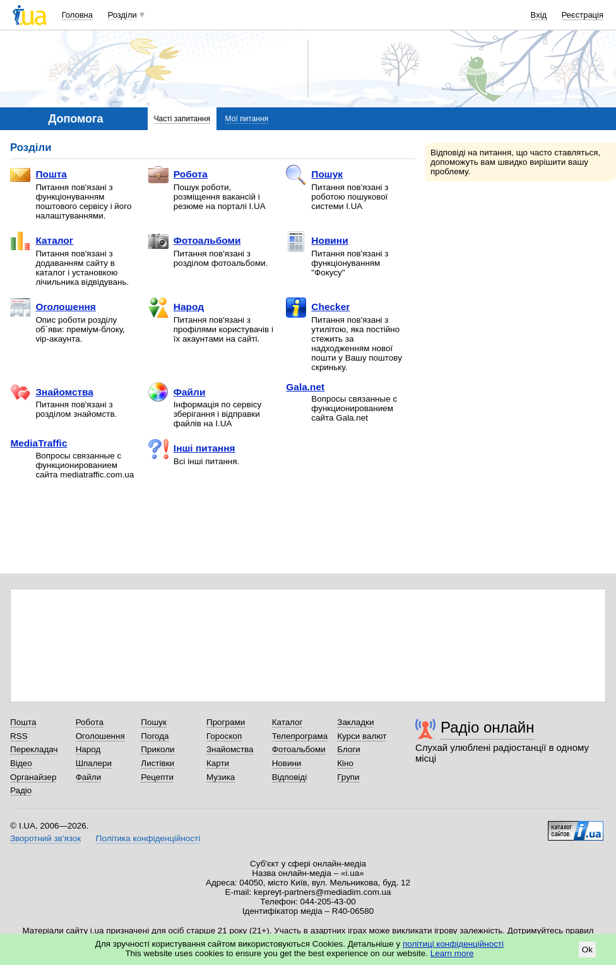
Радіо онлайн (488, 727)
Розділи (122, 15)
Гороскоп (224, 736)
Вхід (539, 15)
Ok (587, 949)
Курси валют (361, 736)
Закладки (355, 722)
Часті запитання (182, 118)
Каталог (41, 241)
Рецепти (157, 777)
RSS (19, 736)
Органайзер (33, 777)
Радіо (21, 790)
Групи (348, 777)
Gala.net (305, 386)
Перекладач (33, 749)
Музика (220, 777)
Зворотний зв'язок (45, 838)
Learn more (452, 953)
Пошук (314, 175)
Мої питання (246, 118)
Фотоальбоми (194, 241)
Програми (225, 722)
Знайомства (51, 392)
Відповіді (289, 777)
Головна (77, 15)
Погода (155, 736)
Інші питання (191, 449)
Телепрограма (300, 736)
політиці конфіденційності (453, 944)
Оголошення (52, 307)
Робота (178, 175)
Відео (21, 763)
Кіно (345, 763)
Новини (317, 241)
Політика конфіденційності (148, 838)
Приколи (157, 749)
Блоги (348, 749)
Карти (217, 763)
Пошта (38, 175)
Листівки (157, 763)
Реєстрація (582, 15)
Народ (176, 307)
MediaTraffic (38, 443)
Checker (318, 307)
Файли (177, 392)
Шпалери (94, 763)
